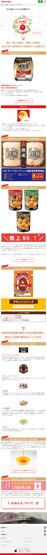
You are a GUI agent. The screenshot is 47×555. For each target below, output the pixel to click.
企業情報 (7, 4)
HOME (2, 4)
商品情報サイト (23, 528)
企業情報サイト (23, 534)
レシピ (23, 531)
